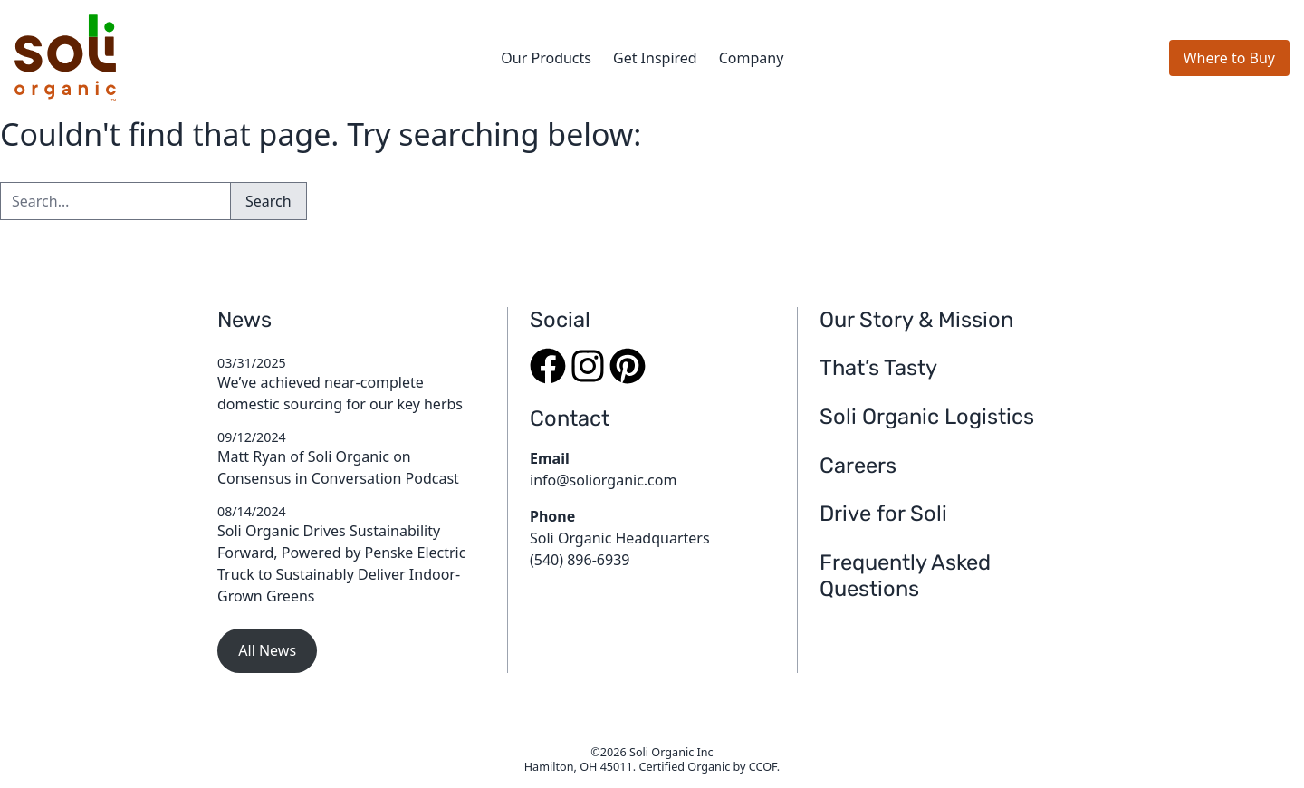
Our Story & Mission (916, 319)
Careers (858, 465)
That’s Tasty (878, 367)
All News (267, 650)
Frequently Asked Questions (905, 576)
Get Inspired (655, 58)
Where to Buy (1229, 58)
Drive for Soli (883, 513)
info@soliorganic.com (603, 480)
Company (751, 58)
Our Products (546, 58)
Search (268, 201)
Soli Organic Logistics (927, 416)
